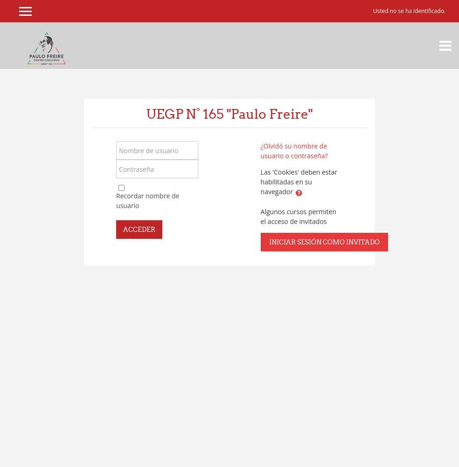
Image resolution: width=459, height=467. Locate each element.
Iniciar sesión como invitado (324, 242)
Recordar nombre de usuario (147, 200)
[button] (299, 193)
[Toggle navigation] (445, 45)
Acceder (139, 229)
